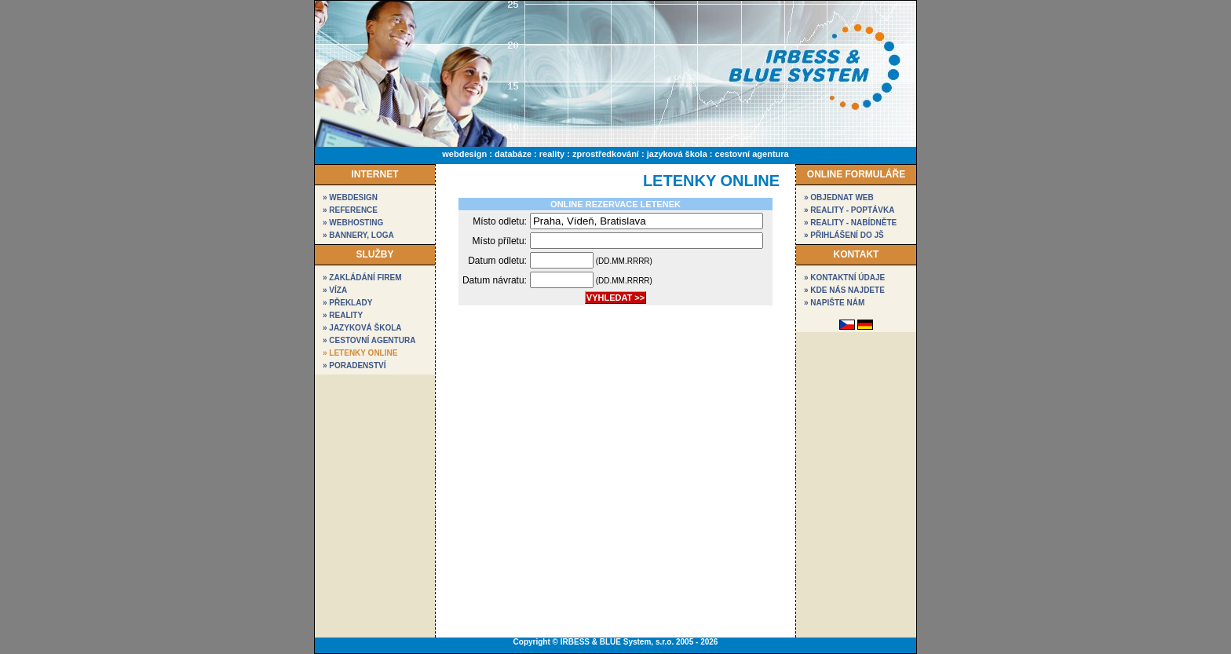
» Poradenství (354, 365)
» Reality (343, 315)
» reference (350, 210)
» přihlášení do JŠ (844, 235)
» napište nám (834, 302)
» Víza (335, 290)
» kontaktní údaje (844, 277)
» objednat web (839, 197)
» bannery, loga (358, 235)
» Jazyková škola (362, 327)
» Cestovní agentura (369, 340)
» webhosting (353, 222)
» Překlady (347, 302)
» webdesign (350, 197)
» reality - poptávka (849, 210)
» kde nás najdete (844, 290)
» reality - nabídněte (850, 222)
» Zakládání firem (362, 277)
